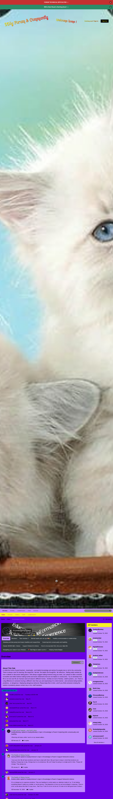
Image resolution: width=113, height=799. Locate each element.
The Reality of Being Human (20, 755)
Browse (5, 611)
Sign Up (104, 21)
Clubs (3, 614)
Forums (10, 614)
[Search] (92, 610)
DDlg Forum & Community (26, 21)
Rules (34, 633)
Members (14, 638)
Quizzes (35, 610)
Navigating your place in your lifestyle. (14, 649)
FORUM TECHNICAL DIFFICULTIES (55, 2)
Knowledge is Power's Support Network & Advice (58, 757)
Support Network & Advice (31, 646)
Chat (29, 610)
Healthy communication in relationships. (65, 638)
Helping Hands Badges (56, 649)
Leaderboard (32, 614)
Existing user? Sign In (91, 21)
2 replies (24, 767)
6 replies (25, 740)
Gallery (17, 614)
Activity (12, 610)
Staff (23, 614)
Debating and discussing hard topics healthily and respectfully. (21, 642)
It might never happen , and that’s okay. (24, 730)
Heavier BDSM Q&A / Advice (11, 646)
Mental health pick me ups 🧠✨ (40, 638)
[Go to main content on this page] (56, 581)
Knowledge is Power (22, 630)
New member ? (24, 638)
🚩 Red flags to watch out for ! (37, 649)
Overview (6, 638)
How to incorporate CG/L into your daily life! (54, 646)
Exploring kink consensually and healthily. (54, 642)
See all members (99, 742)
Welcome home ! (66, 21)
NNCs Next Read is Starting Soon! (55, 7)
